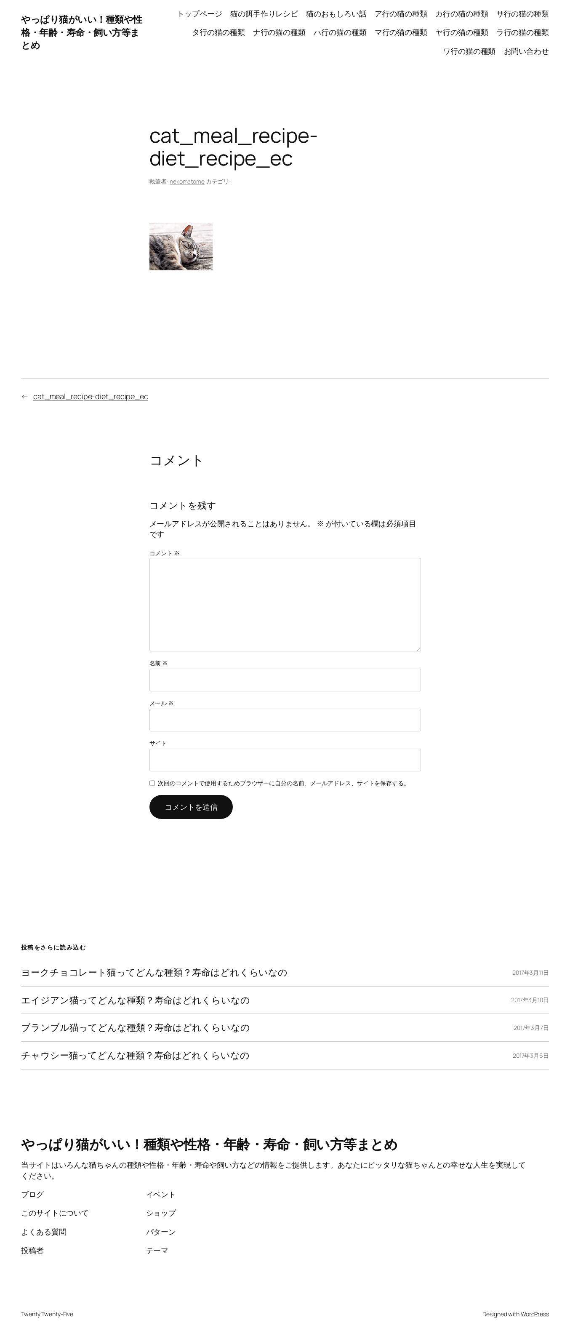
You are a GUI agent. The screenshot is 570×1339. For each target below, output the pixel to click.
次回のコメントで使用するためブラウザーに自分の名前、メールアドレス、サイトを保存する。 (284, 783)
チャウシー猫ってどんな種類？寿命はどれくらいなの (135, 1055)
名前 (158, 663)
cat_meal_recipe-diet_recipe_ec (90, 396)
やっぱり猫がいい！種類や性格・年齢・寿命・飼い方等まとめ (81, 32)
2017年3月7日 (531, 1028)
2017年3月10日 (530, 1000)
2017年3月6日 (531, 1055)
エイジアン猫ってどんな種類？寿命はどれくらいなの (135, 1000)
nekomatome (187, 181)
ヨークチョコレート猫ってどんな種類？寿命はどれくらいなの (154, 972)
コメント (164, 553)
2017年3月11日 (530, 972)
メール (161, 703)
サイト (158, 743)
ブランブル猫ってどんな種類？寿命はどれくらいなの (135, 1027)
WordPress (535, 1314)
